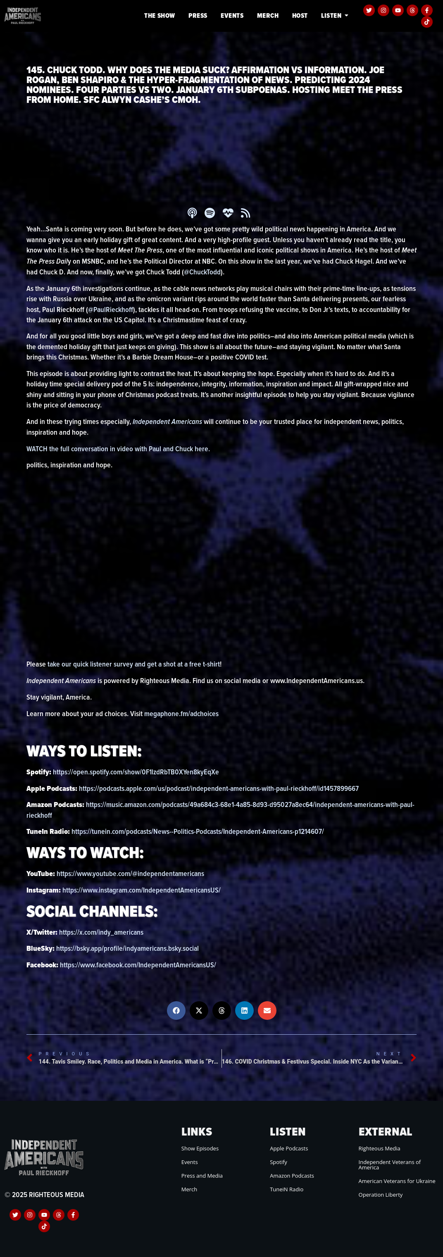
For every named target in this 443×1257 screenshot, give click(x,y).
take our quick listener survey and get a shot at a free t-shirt (135, 664)
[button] (176, 1010)
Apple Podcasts (289, 1148)
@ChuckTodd (202, 272)
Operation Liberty (381, 1194)
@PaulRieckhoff (111, 309)
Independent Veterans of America (390, 1164)
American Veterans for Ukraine (397, 1181)
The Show (159, 15)
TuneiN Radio (286, 1189)
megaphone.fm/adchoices (182, 713)
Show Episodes (200, 1148)
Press (197, 15)
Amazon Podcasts (292, 1175)
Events (232, 15)
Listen (332, 15)
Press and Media (202, 1175)
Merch (268, 15)
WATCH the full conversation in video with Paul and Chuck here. (119, 448)
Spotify (278, 1162)
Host (300, 15)
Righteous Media (379, 1148)
